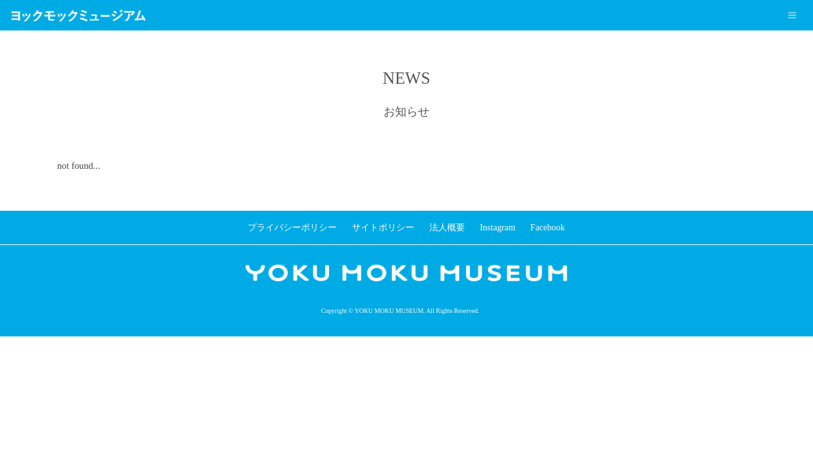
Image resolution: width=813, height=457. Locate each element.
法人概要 (447, 227)
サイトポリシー (383, 227)
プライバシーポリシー (292, 227)
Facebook (547, 227)
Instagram (497, 227)
